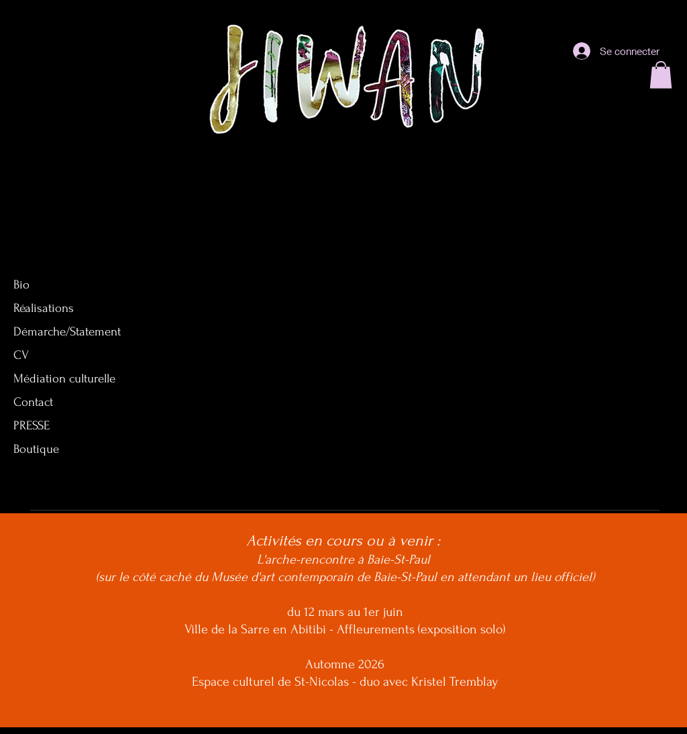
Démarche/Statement (67, 332)
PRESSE (31, 426)
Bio (21, 285)
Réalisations (43, 308)
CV (21, 355)
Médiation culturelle (64, 379)
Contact (33, 402)
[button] (660, 75)
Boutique (36, 449)
